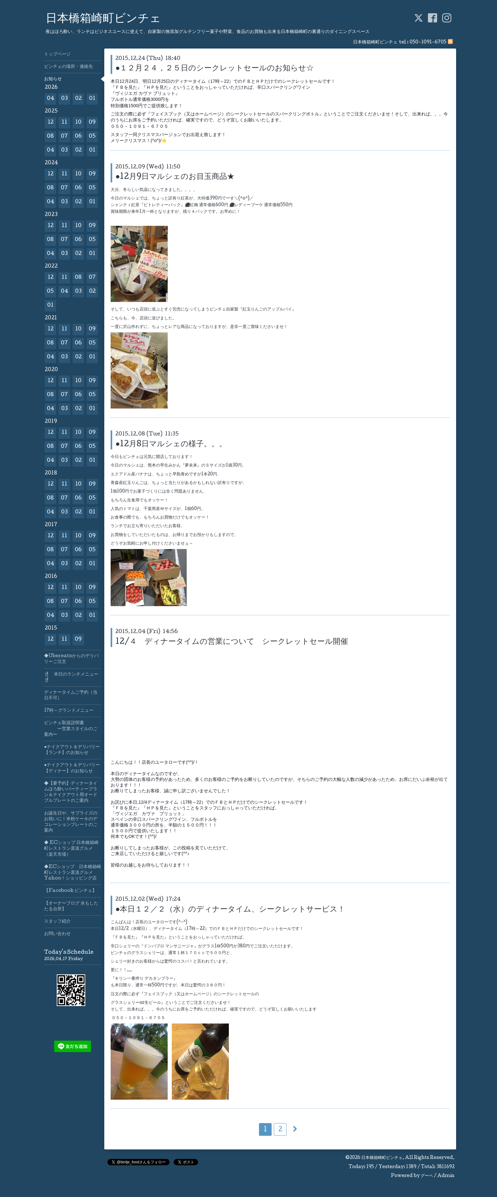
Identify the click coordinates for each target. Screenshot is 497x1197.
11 (64, 122)
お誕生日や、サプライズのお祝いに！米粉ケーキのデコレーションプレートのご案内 (70, 822)
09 (92, 122)
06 (78, 136)
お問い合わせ (57, 934)
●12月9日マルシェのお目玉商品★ (175, 177)
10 (78, 122)
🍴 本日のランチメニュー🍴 (71, 677)
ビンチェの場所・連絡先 (68, 66)
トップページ (57, 54)
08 (50, 136)
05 (92, 136)
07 (64, 136)
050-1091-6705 (428, 42)
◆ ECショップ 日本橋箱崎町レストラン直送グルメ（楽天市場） (71, 849)
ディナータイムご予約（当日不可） (70, 695)
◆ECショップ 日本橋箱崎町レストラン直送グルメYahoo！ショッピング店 (72, 873)
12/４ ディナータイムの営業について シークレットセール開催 (231, 642)
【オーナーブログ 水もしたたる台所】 (71, 906)
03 (64, 98)
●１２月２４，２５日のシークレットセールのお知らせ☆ (214, 68)
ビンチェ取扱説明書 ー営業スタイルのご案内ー (70, 729)
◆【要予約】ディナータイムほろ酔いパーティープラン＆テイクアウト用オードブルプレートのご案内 (70, 792)
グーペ (427, 1176)
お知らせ (53, 79)
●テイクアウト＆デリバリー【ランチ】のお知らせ (72, 750)
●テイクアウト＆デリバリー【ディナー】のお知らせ (72, 768)
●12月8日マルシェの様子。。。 (171, 444)
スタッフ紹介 (57, 921)
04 (50, 98)
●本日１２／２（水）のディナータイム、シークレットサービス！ (230, 910)
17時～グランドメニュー (69, 710)
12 (51, 122)
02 (78, 98)
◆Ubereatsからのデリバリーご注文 (71, 659)
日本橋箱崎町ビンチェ (103, 19)
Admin (446, 1176)
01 (92, 98)
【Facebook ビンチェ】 (70, 890)
